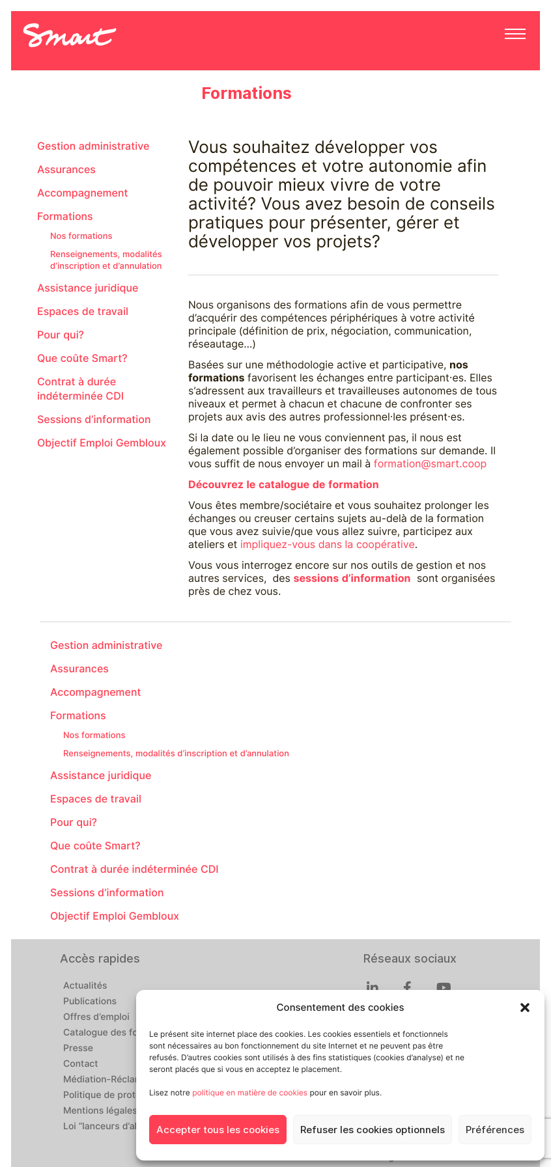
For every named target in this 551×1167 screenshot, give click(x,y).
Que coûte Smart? (82, 358)
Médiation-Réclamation (114, 1080)
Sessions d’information (93, 419)
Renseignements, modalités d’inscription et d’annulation (106, 260)
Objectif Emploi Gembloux (101, 443)
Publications (90, 1001)
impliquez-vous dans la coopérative (327, 544)
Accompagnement (82, 193)
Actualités (85, 986)
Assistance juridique (87, 288)
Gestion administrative (93, 146)
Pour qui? (60, 335)
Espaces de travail (82, 311)
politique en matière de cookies (249, 1092)
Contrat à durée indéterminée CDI (80, 389)
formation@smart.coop (430, 464)
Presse (78, 1048)
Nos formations (81, 236)
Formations (65, 216)
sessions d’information (351, 578)
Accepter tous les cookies (217, 1130)
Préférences (495, 1130)
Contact (80, 1064)
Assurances (66, 169)
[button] (524, 1007)
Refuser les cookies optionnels (372, 1130)
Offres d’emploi (96, 1017)
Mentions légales (100, 1111)
